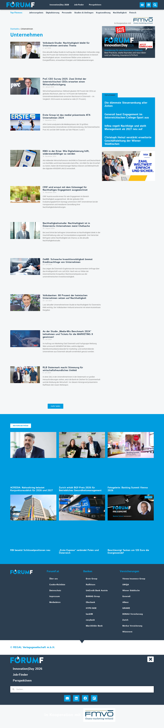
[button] (155, 4)
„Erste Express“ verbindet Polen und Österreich (79, 552)
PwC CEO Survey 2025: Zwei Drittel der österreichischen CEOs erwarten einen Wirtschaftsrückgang (64, 81)
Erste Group (91, 578)
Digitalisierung (52, 12)
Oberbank (90, 602)
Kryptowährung (103, 12)
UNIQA (125, 584)
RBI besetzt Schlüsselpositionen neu (30, 550)
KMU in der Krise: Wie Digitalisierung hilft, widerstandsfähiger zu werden (66, 153)
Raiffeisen (90, 584)
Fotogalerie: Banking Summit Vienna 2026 (128, 489)
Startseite (14, 29)
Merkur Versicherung (132, 625)
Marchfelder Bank (94, 625)
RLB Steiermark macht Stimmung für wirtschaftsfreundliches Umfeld (63, 369)
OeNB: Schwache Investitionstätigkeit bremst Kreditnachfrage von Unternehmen (68, 261)
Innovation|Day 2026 (59, 4)
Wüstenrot (127, 631)
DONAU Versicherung (132, 614)
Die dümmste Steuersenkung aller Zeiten (126, 104)
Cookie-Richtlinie (57, 584)
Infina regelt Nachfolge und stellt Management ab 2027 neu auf (125, 127)
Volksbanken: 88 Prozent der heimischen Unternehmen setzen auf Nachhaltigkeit (65, 297)
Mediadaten (54, 602)
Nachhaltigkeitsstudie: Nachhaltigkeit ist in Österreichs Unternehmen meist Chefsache (66, 225)
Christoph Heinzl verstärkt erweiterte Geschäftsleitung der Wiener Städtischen (128, 141)
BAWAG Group (93, 596)
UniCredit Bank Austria (97, 590)
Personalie (67, 12)
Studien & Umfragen (83, 12)
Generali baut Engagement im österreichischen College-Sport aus (127, 116)
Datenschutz (55, 590)
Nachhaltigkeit (120, 12)
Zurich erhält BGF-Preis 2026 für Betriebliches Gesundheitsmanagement (80, 489)
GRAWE (126, 608)
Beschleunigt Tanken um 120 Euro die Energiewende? (128, 552)
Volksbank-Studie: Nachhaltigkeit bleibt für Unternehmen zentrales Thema (66, 44)
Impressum (54, 596)
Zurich (125, 620)
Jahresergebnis (36, 12)
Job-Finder (79, 4)
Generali (126, 596)
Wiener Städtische (131, 590)
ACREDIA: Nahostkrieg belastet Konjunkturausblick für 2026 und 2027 (31, 489)
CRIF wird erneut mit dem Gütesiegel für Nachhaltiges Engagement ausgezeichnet (65, 189)
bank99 (89, 614)
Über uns (53, 578)
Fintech (132, 12)
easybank (90, 620)
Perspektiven (95, 4)
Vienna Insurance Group (133, 578)
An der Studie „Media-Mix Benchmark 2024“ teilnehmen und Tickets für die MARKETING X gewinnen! (68, 334)
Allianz (125, 602)
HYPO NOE (91, 608)
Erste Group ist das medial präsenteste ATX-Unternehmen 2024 (67, 116)
